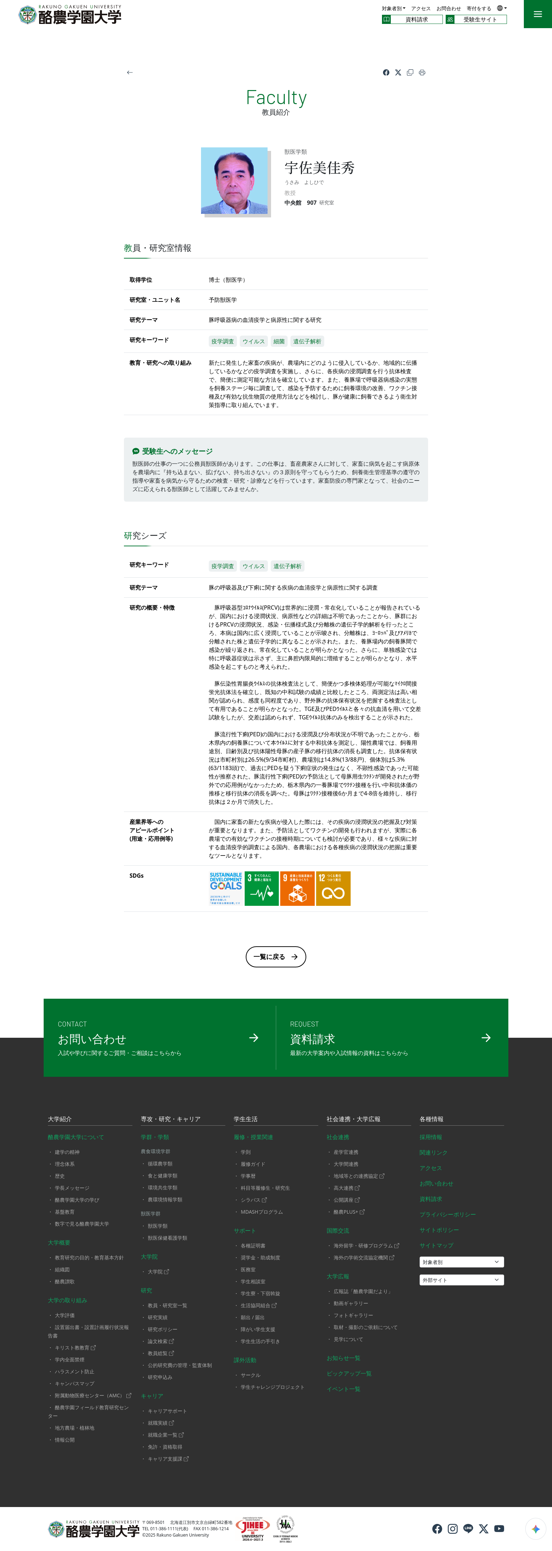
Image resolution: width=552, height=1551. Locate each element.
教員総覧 (161, 1353)
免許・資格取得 (165, 1446)
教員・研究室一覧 (167, 1305)
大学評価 (65, 1315)
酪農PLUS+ (349, 1211)
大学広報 (338, 1276)
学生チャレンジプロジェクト (273, 1387)
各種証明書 (253, 1245)
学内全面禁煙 (69, 1359)
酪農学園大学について (76, 1137)
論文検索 (161, 1341)
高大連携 (347, 1187)
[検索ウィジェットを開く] (536, 1528)
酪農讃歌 (65, 1281)
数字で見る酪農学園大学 (82, 1223)
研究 (146, 1290)
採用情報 (431, 1137)
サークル (251, 1375)
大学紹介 (60, 1119)
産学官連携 (346, 1152)
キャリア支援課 (168, 1458)
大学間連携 (346, 1164)
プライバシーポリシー (448, 1214)
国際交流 (338, 1230)
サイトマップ (436, 1245)
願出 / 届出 (253, 1317)
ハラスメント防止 (74, 1371)
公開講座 (347, 1199)
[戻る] (130, 72)
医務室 (248, 1269)
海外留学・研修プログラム (366, 1245)
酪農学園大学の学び (77, 1199)
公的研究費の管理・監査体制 (180, 1365)
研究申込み (160, 1377)
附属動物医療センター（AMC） (93, 1395)
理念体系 (65, 1164)
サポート (245, 1230)
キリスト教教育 (75, 1347)
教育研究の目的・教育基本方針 (89, 1257)
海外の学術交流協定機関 (364, 1257)
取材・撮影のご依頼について (366, 1327)
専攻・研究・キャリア (171, 1119)
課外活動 (245, 1360)
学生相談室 (253, 1281)
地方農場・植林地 (74, 1427)
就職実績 (161, 1422)
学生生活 (246, 1119)
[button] (502, 8)
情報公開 (65, 1439)
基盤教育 (65, 1211)
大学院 (149, 1256)
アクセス (421, 8)
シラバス (254, 1199)
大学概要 (59, 1242)
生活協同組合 (259, 1305)
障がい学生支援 (258, 1329)
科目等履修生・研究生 (265, 1187)
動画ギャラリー (351, 1303)
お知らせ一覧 (343, 1358)
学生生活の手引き (260, 1341)
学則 (246, 1152)
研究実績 (158, 1317)
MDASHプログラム (262, 1211)
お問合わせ (449, 8)
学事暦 (248, 1175)
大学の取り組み (67, 1300)
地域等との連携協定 (359, 1175)
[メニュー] (538, 14)
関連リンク (434, 1152)
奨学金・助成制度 (260, 1257)
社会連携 (338, 1137)
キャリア (152, 1396)
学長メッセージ (72, 1187)
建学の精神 (67, 1152)
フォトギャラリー (353, 1315)
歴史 (60, 1175)
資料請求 (431, 1199)
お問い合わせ (436, 1183)
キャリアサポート (167, 1410)
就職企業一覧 (166, 1434)
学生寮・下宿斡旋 (260, 1293)
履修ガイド (253, 1164)
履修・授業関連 (253, 1137)
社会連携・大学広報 (354, 1119)
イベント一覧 (343, 1389)
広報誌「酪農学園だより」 (363, 1291)
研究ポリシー (162, 1329)
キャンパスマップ (74, 1383)
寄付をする (479, 8)
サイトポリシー (439, 1230)
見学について (348, 1339)
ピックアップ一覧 (349, 1373)
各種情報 (432, 1119)
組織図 (62, 1269)
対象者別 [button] (392, 8)
